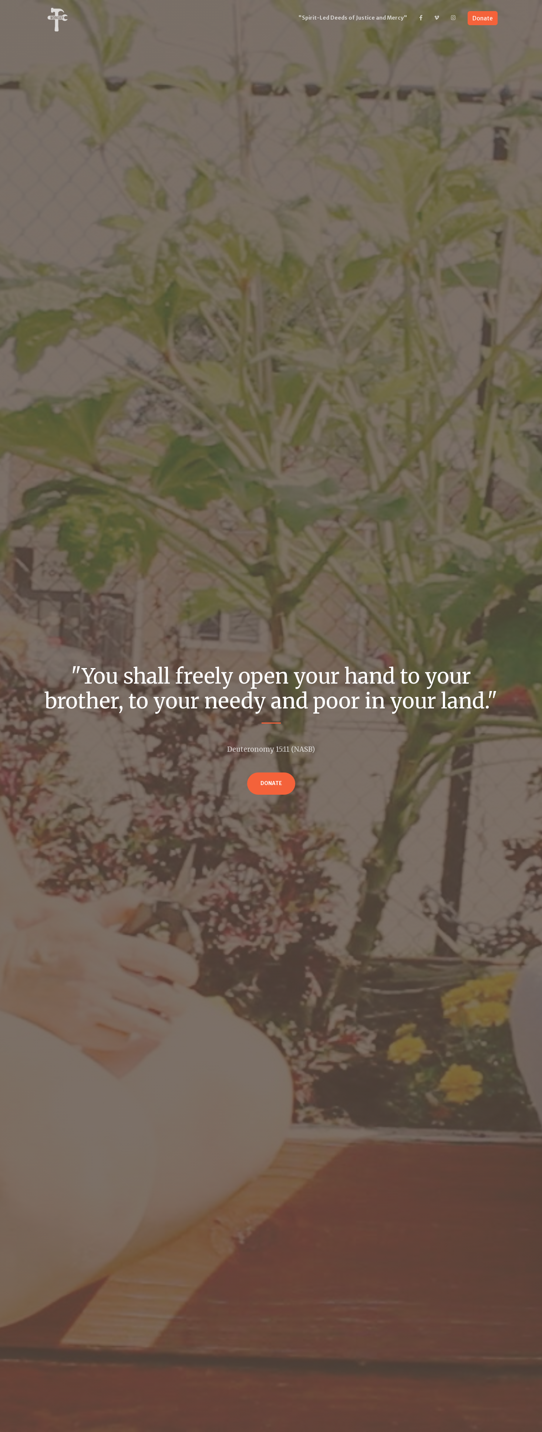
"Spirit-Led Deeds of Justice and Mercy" (352, 17)
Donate (482, 18)
